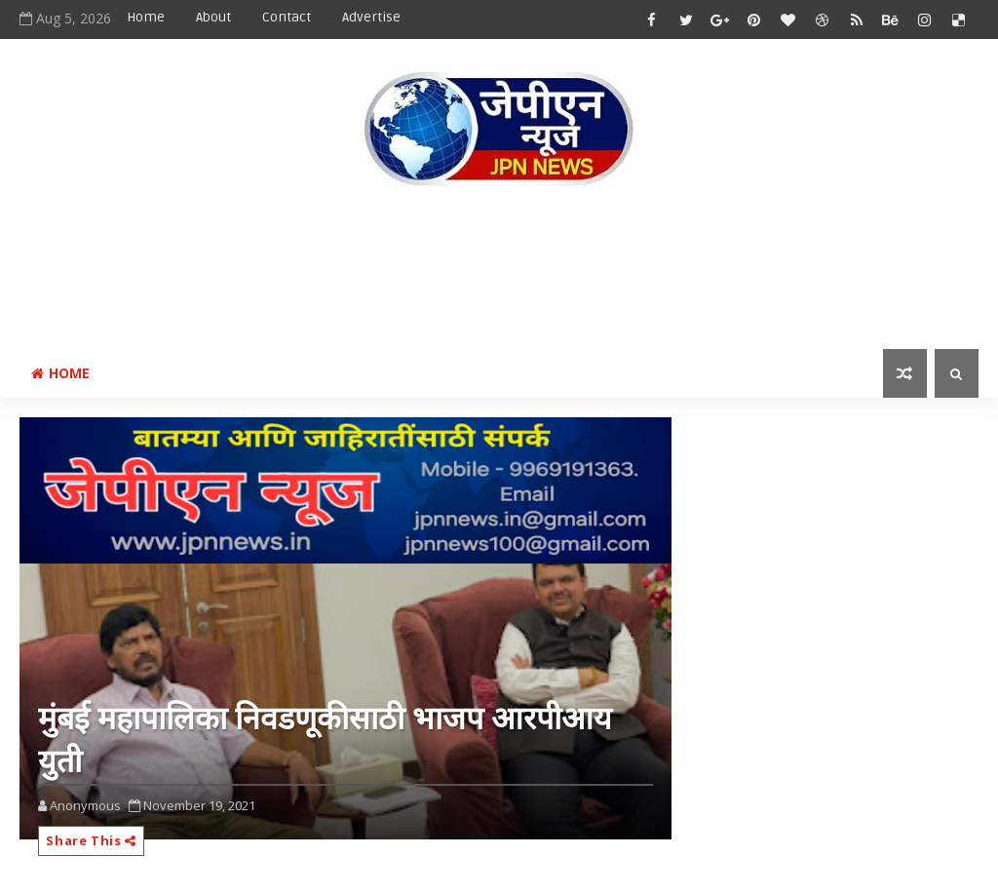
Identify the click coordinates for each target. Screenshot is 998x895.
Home (146, 17)
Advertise (371, 17)
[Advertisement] (499, 272)
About (213, 17)
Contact (286, 17)
